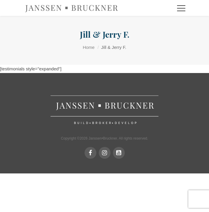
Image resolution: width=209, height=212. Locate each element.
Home (89, 47)
